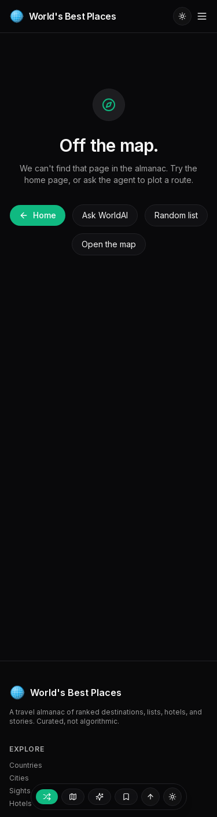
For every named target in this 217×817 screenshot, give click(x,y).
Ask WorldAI (105, 215)
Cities (19, 778)
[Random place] (47, 796)
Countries (25, 765)
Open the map (109, 244)
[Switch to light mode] (182, 16)
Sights (20, 790)
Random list (176, 215)
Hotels (20, 803)
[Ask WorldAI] (99, 797)
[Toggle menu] (202, 16)
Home (37, 215)
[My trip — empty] (126, 797)
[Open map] (72, 797)
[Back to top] (150, 796)
